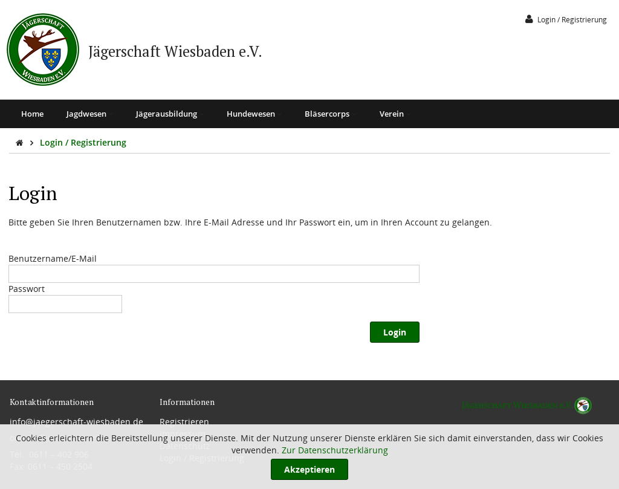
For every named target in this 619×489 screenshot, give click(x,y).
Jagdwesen (89, 113)
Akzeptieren (309, 469)
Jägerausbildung (170, 113)
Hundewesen (254, 113)
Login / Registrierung (83, 142)
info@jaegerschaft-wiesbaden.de (76, 421)
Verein (395, 113)
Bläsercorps (330, 113)
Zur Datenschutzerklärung (335, 450)
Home (32, 113)
